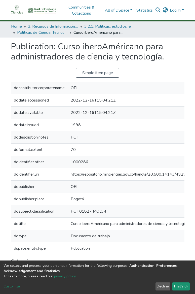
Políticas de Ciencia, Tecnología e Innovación (42, 32)
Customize (12, 286)
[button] (165, 10)
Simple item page (97, 73)
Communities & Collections (81, 10)
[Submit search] (158, 10)
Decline (163, 286)
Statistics (144, 10)
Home (16, 26)
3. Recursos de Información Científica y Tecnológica (53, 26)
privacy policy (64, 276)
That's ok (180, 286)
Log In (175, 10)
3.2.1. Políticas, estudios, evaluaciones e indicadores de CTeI (109, 26)
